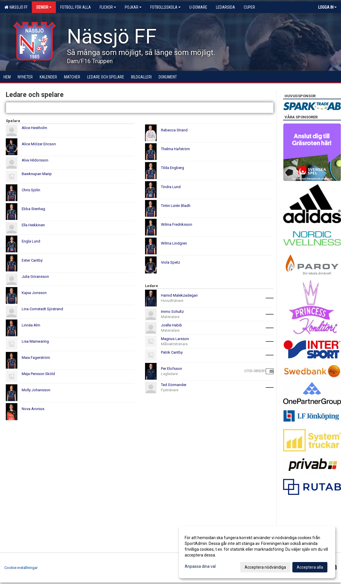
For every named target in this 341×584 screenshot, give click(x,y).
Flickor (108, 7)
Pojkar (133, 7)
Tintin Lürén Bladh (175, 205)
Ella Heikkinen (33, 225)
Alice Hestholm (34, 128)
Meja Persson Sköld (38, 374)
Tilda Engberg (172, 168)
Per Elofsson (171, 368)
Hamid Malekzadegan (179, 295)
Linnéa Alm (31, 325)
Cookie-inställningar (21, 567)
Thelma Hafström (175, 149)
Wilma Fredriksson (176, 224)
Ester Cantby (32, 260)
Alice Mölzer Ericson (39, 144)
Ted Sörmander (173, 385)
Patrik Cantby (172, 352)
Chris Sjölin (31, 190)
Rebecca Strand (174, 130)
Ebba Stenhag (33, 209)
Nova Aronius (33, 409)
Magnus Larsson (175, 339)
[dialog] (257, 552)
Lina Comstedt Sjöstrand (42, 309)
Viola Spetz (170, 262)
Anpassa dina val (200, 566)
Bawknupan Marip (37, 174)
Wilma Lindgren (174, 243)
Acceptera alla (310, 567)
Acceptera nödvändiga (265, 567)
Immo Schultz (172, 311)
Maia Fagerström (36, 357)
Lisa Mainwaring (35, 341)
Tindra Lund (171, 187)
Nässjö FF (16, 7)
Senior (44, 7)
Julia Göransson (35, 276)
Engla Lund (31, 241)
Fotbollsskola (165, 7)
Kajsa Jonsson (34, 293)
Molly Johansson (36, 390)
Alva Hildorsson (35, 160)
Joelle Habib (171, 325)
